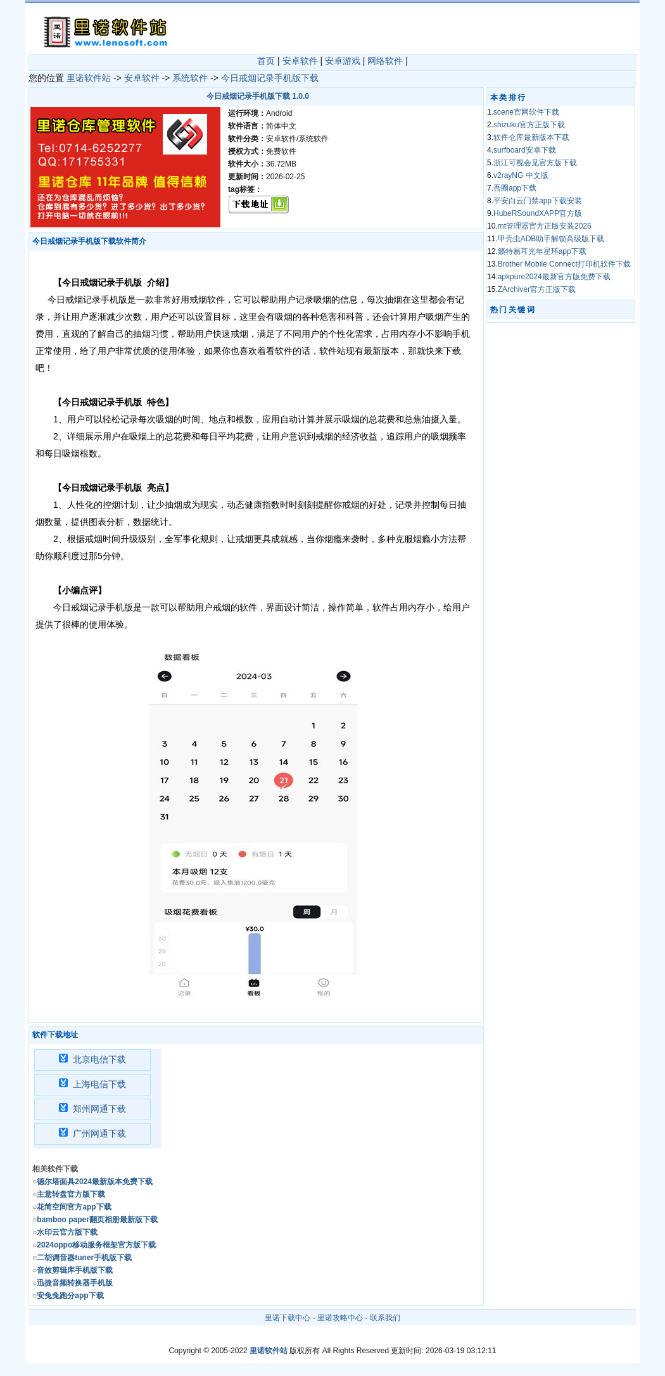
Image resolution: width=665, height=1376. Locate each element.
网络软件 (385, 61)
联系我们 (385, 1317)
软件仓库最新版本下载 (531, 137)
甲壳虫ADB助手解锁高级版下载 (551, 238)
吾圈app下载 (514, 188)
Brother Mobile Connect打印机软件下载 (564, 264)
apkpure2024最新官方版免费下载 (554, 276)
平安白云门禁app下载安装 (537, 200)
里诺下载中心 (287, 1317)
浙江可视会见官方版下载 (535, 162)
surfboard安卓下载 (524, 150)
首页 (266, 61)
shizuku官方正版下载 (529, 124)
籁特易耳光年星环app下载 (542, 251)
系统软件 (190, 78)
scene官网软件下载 (526, 112)
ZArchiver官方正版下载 (537, 289)
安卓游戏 (342, 61)
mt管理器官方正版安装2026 (545, 226)
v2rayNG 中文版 (520, 175)
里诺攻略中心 (340, 1317)
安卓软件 (300, 61)
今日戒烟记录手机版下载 (270, 78)
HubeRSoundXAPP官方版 (537, 213)
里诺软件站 (88, 78)
